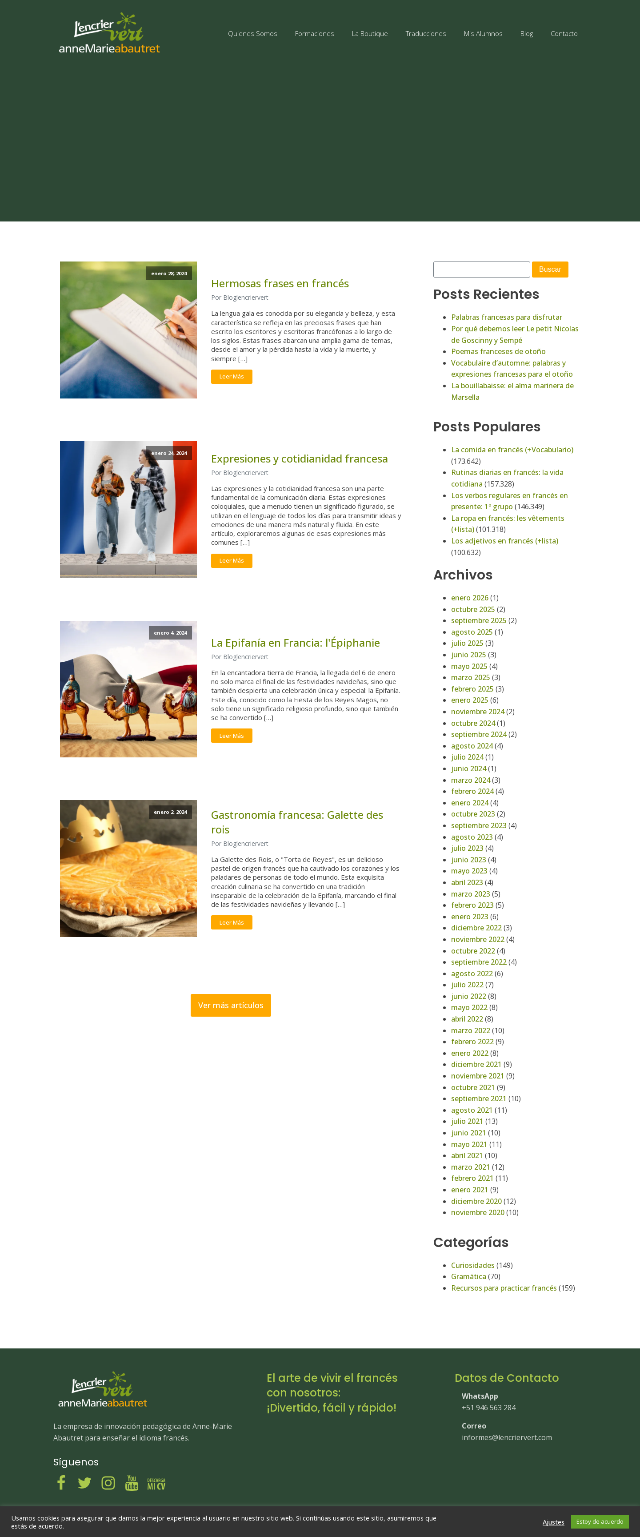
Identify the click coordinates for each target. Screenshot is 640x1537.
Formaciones (314, 33)
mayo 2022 (469, 1007)
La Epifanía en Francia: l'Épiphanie (295, 643)
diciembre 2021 (476, 1064)
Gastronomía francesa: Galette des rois (297, 822)
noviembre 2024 (477, 711)
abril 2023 (467, 882)
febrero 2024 (472, 791)
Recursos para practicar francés (504, 1288)
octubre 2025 (473, 609)
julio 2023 (467, 848)
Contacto (564, 33)
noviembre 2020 (477, 1212)
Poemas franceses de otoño (498, 351)
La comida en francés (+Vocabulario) (512, 450)
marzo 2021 (470, 1167)
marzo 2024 (470, 780)
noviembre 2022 (477, 939)
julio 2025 (467, 643)
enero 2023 (469, 916)
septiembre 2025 (479, 620)
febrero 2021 (472, 1178)
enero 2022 (469, 1053)
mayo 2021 (469, 1144)
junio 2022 (468, 996)
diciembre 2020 (476, 1201)
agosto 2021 (472, 1110)
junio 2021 (468, 1133)
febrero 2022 (472, 1041)
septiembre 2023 (479, 825)
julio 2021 (467, 1121)
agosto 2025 (472, 632)
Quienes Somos (252, 33)
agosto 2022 (472, 973)
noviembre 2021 (477, 1076)
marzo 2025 (470, 677)
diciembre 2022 (476, 928)
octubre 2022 (473, 951)
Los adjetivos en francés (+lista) (504, 541)
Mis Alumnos (483, 33)
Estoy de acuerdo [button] (600, 1521)
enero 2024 (469, 803)
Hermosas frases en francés (280, 283)
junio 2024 (468, 768)
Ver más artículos (231, 1005)
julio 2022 (467, 985)
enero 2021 (469, 1190)
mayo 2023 (469, 871)
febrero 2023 (472, 905)
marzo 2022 (470, 1030)
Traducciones (426, 33)
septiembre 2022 (479, 962)
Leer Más (232, 376)
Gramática (468, 1276)
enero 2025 (469, 700)
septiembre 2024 (479, 734)
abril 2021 (467, 1155)
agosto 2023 (472, 837)
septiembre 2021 (479, 1098)
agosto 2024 (472, 746)
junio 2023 (468, 860)
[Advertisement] (320, 139)
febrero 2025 (472, 689)
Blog (526, 33)
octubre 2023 (473, 814)
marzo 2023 (470, 894)
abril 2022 (467, 1019)
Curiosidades (473, 1265)
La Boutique (370, 33)
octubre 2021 (473, 1087)
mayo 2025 (469, 666)
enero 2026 (469, 598)
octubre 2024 (473, 723)
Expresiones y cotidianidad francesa (299, 458)
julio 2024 (467, 757)
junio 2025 (468, 655)
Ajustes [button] (553, 1522)
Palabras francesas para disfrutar (506, 317)
